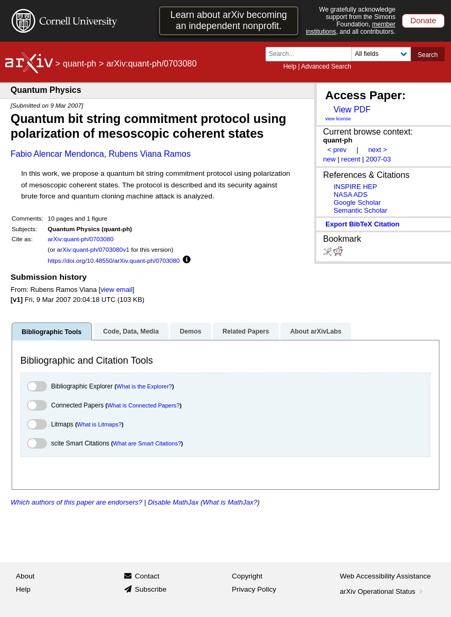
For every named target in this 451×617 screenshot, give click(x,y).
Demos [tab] (190, 331)
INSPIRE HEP (355, 187)
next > (377, 150)
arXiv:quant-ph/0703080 (81, 238)
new (329, 159)
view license (338, 118)
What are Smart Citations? (147, 443)
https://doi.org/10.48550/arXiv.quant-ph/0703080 (114, 260)
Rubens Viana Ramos (150, 153)
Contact (147, 576)
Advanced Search (326, 66)
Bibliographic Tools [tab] (51, 332)
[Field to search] (381, 54)
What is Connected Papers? (143, 405)
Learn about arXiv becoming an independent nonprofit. (229, 20)
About (25, 576)
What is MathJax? (230, 502)
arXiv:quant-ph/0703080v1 (93, 249)
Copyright (247, 576)
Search (428, 55)
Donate (423, 20)
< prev (336, 150)
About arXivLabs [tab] (315, 331)
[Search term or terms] (312, 54)
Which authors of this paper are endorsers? (76, 502)
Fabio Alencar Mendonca (57, 153)
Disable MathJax (173, 502)
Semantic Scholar (361, 210)
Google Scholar (357, 202)
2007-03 (378, 159)
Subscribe (150, 589)
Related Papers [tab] (245, 331)
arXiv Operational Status (382, 591)
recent (350, 159)
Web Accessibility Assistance (385, 576)
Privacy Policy (254, 589)
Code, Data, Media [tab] (130, 331)
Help (289, 66)
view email (116, 289)
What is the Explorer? (144, 386)
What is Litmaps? (99, 424)
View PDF (351, 109)
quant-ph (79, 63)
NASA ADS (351, 194)
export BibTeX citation (362, 224)
